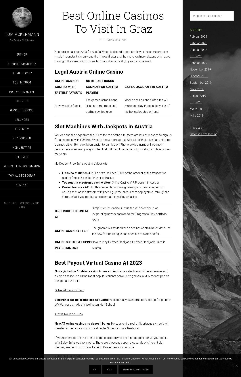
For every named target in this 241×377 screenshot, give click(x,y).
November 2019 (200, 69)
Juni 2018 (196, 102)
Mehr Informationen (136, 370)
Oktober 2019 (199, 76)
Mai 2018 (196, 109)
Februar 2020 (198, 63)
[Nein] (236, 366)
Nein (110, 370)
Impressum (197, 127)
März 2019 (197, 89)
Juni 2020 (196, 56)
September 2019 (201, 82)
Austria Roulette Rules (69, 314)
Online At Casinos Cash (69, 290)
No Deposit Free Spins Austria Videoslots (81, 163)
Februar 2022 (198, 50)
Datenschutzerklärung (203, 134)
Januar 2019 (198, 96)
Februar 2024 (198, 36)
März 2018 (197, 115)
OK (95, 370)
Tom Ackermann (22, 34)
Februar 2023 (198, 43)
